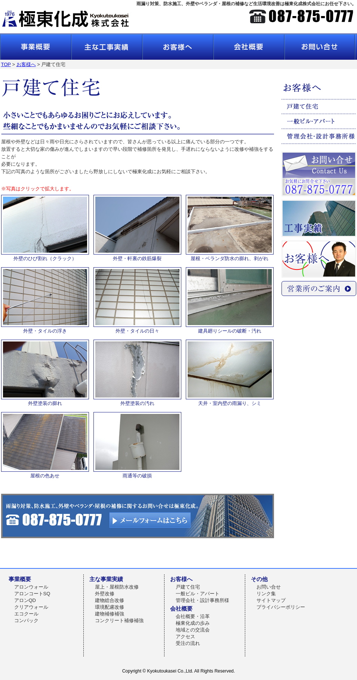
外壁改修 (104, 593)
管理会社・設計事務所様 (202, 600)
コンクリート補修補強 (119, 620)
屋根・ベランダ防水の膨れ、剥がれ (230, 255)
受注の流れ (188, 643)
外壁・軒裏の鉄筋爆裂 (137, 255)
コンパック (26, 620)
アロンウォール (31, 587)
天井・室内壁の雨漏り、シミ (230, 400)
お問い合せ (268, 587)
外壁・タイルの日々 (137, 328)
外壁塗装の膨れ (45, 400)
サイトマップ (271, 600)
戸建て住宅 (188, 587)
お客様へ (26, 64)
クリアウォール (31, 607)
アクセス (185, 636)
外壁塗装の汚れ (137, 400)
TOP (6, 64)
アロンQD (25, 600)
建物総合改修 (109, 600)
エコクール (26, 614)
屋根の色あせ (45, 472)
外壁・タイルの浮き (45, 328)
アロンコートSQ (32, 593)
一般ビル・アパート (197, 593)
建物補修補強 (109, 614)
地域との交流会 (193, 630)
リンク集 (266, 593)
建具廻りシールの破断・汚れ (230, 328)
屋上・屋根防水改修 (117, 587)
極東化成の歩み (193, 623)
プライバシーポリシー (280, 607)
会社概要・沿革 (193, 616)
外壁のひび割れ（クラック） (45, 255)
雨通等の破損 (137, 472)
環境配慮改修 (109, 607)
